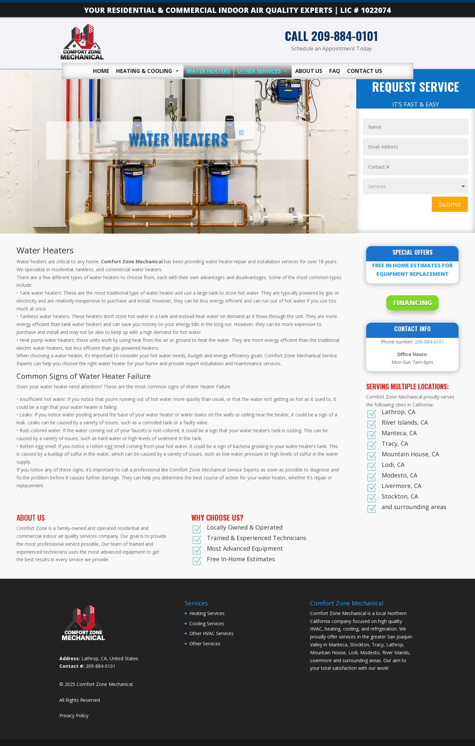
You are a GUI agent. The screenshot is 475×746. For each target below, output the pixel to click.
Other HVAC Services (211, 633)
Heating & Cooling (148, 71)
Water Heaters (208, 71)
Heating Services (207, 613)
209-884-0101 (429, 342)
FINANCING (412, 302)
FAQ (334, 71)
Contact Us (364, 71)
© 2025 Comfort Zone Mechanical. (96, 684)
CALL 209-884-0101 (331, 35)
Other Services (262, 71)
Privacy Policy (73, 715)
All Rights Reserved (79, 700)
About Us (308, 71)
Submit (449, 204)
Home (101, 71)
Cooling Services (206, 623)
